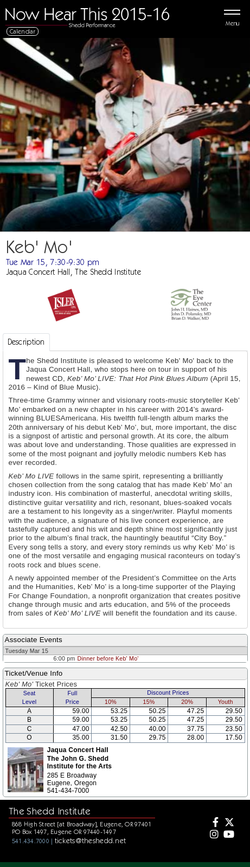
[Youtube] (228, 835)
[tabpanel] (125, 489)
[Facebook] (213, 823)
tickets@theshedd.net (90, 840)
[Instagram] (213, 835)
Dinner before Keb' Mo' (108, 658)
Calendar (23, 31)
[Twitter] (228, 823)
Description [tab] (26, 342)
